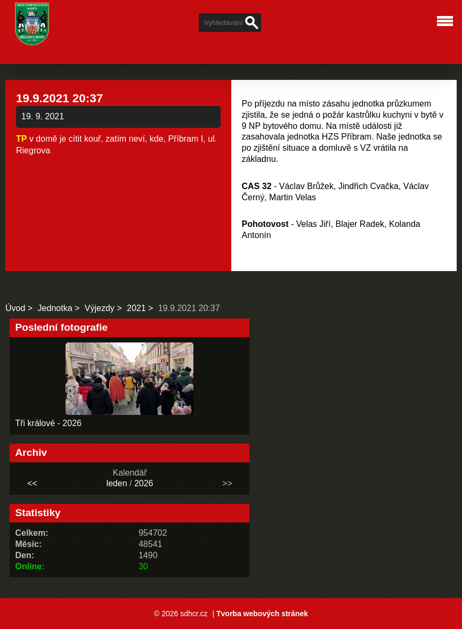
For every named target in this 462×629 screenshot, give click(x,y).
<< (32, 483)
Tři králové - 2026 (48, 423)
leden (116, 483)
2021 (136, 308)
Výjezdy (100, 308)
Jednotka (55, 308)
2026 (143, 483)
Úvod (15, 308)
